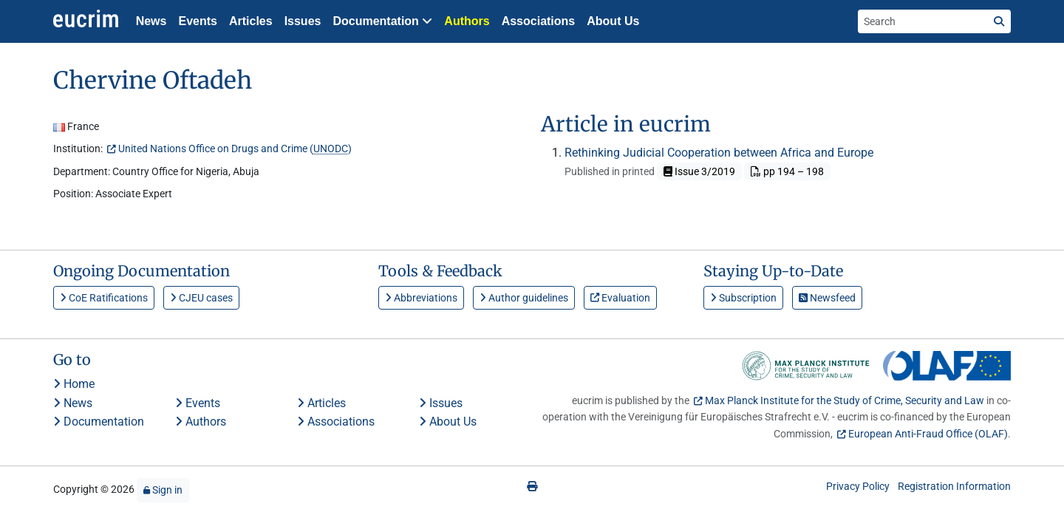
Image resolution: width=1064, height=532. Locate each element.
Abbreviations (421, 298)
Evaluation (620, 298)
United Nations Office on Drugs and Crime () (235, 148)
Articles (251, 21)
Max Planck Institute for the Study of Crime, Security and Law (844, 400)
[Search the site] (923, 21)
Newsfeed (827, 298)
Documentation (98, 422)
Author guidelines (524, 298)
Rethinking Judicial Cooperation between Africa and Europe (719, 153)
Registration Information (954, 486)
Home (74, 384)
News (151, 21)
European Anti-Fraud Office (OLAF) (928, 434)
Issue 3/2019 (699, 171)
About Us (613, 21)
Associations (539, 21)
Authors (466, 21)
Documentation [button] (382, 21)
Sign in (163, 490)
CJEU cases (201, 298)
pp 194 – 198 (787, 171)
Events (197, 21)
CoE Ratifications (104, 298)
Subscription (743, 298)
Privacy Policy (858, 486)
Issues (302, 21)
